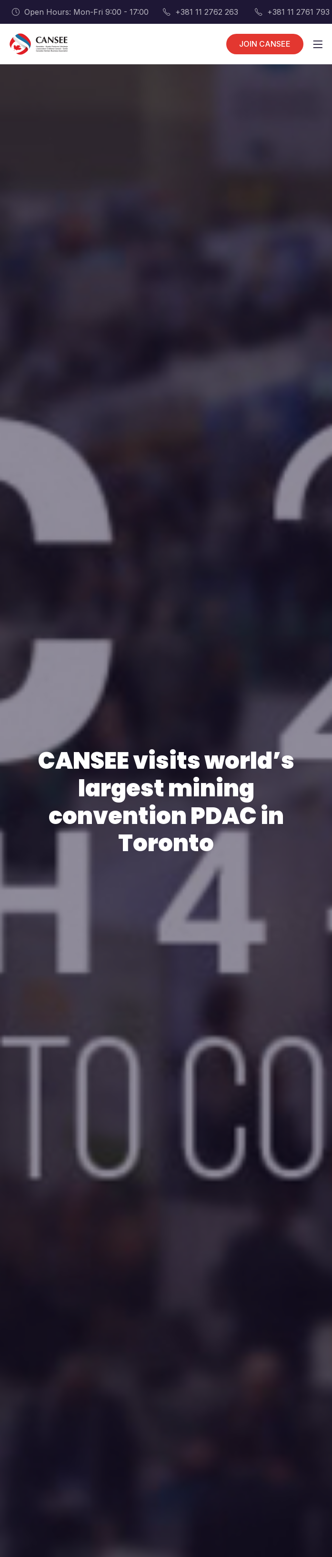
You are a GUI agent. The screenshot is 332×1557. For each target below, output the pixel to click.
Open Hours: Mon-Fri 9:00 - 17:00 (80, 12)
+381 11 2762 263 (200, 12)
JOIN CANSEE (265, 44)
